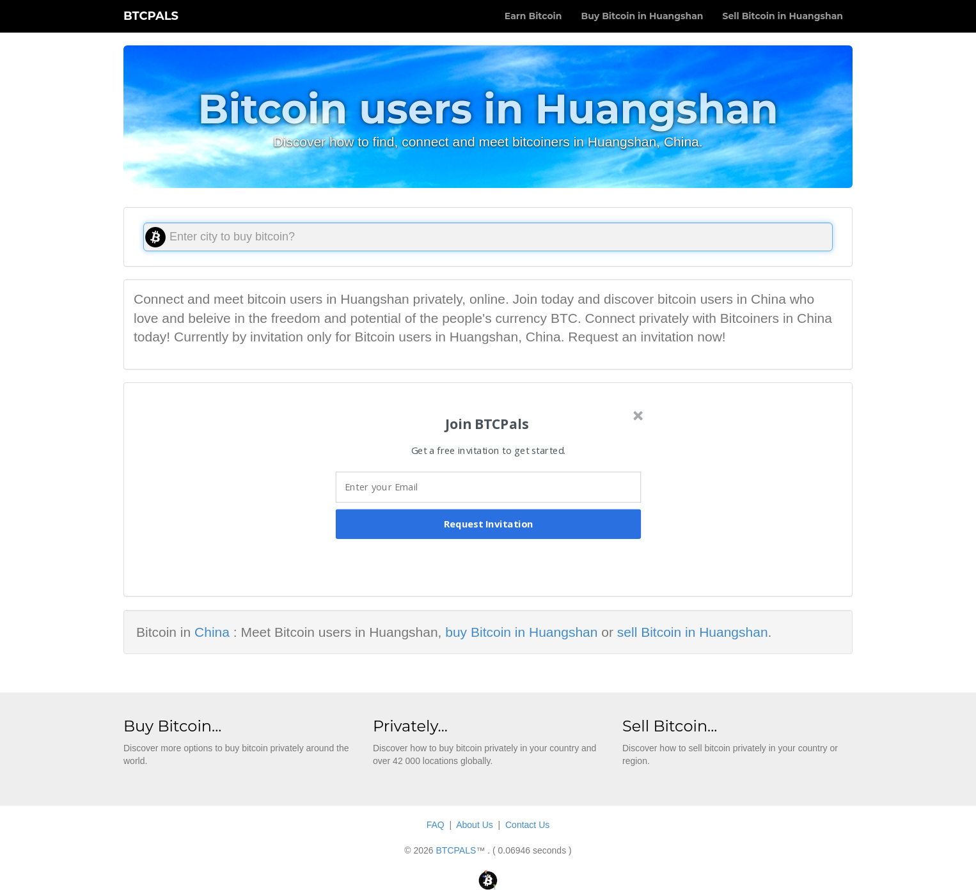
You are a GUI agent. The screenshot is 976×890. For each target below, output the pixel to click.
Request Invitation (488, 523)
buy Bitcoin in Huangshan (521, 632)
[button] (487, 423)
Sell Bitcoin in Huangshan (782, 16)
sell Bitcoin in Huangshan (692, 632)
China (212, 632)
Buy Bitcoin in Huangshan (642, 16)
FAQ (436, 825)
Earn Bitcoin (533, 16)
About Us (474, 825)
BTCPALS (150, 16)
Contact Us (527, 825)
